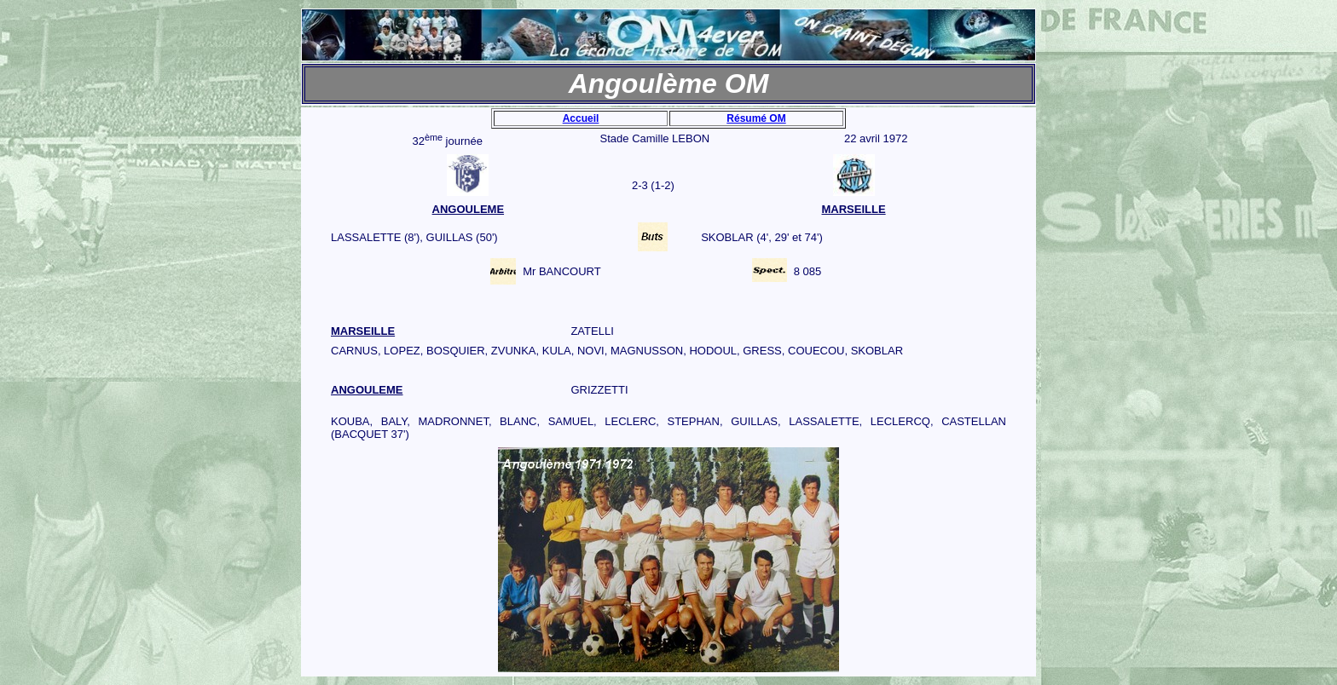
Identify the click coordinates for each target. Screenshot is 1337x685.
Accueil (581, 118)
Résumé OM (755, 118)
